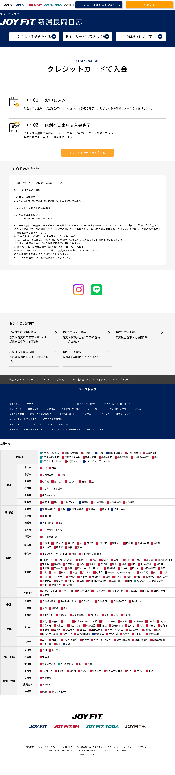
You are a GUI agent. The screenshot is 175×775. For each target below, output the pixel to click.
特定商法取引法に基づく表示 (90, 746)
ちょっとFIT (15, 424)
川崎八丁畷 (67, 590)
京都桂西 (127, 615)
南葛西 (45, 568)
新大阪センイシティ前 (86, 621)
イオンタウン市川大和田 (54, 553)
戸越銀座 (111, 568)
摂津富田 (99, 633)
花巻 (63, 474)
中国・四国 (9, 657)
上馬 (54, 572)
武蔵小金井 (116, 580)
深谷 (79, 547)
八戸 (44, 467)
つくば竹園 (47, 523)
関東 (8, 558)
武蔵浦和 (102, 543)
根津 (127, 560)
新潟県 (27, 509)
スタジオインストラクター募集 (66, 429)
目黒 (44, 572)
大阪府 (27, 627)
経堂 (75, 572)
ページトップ (87, 389)
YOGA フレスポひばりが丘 (150, 580)
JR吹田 (147, 629)
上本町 (131, 625)
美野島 (140, 670)
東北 (8, 485)
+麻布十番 (47, 560)
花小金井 (70, 584)
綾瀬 (114, 564)
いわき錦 (129, 502)
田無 (129, 580)
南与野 (129, 543)
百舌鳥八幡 (153, 633)
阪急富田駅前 (83, 633)
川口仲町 (58, 543)
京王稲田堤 (83, 590)
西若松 (85, 502)
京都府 (27, 614)
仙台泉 (45, 481)
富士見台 (46, 580)
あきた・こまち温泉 (52, 488)
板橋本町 (150, 576)
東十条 (45, 564)
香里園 (126, 633)
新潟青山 (92, 509)
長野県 (27, 515)
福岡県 (27, 670)
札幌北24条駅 (72, 453)
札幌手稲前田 (134, 453)
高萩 (60, 523)
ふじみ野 (46, 547)
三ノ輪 (104, 564)
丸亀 (90, 663)
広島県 (27, 656)
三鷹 (82, 580)
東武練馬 (163, 576)
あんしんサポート (95, 429)
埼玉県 (27, 544)
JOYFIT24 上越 (136, 334)
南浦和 (90, 543)
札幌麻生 (87, 453)
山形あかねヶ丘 (50, 495)
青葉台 (45, 594)
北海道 (19, 457)
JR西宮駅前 (159, 639)
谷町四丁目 (117, 625)
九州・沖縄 (9, 681)
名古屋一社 (137, 601)
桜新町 (64, 572)
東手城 (45, 657)
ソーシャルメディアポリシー (136, 746)
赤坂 (94, 560)
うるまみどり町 (59, 691)
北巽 (141, 625)
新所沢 (59, 547)
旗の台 (124, 568)
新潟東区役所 (76, 509)
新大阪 (123, 621)
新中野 (83, 576)
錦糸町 (159, 564)
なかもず (138, 633)
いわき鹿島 (98, 502)
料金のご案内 (34, 408)
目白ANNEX (58, 576)
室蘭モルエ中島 (72, 457)
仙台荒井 (58, 481)
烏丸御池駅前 (79, 615)
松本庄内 (46, 516)
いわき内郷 (115, 502)
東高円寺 (96, 576)
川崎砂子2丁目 (49, 590)
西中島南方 (137, 621)
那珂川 (84, 670)
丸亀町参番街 (49, 663)
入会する (149, 5)
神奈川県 (27, 592)
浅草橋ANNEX (165, 560)
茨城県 (27, 522)
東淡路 (163, 621)
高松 (80, 663)
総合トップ (14, 403)
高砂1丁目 (47, 670)
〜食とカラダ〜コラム (58, 424)
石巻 (84, 481)
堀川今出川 (47, 615)
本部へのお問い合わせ (85, 403)
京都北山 (62, 615)
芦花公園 (86, 572)
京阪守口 (113, 633)
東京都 (27, 572)
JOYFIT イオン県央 (82, 337)
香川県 (27, 663)
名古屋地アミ (120, 601)
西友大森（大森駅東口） (89, 568)
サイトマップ (113, 746)
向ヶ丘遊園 (99, 590)
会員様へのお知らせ (66, 413)
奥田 (44, 650)
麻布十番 (83, 560)
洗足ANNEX (150, 568)
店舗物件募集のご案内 (34, 429)
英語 (82, 754)
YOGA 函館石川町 (51, 457)
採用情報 (13, 429)
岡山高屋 (56, 650)
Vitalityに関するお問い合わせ (116, 403)
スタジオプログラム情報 (114, 408)
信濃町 (166, 572)
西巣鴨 (57, 564)
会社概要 (30, 746)
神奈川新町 (159, 590)
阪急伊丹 (70, 643)
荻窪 (108, 576)
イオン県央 (119, 509)
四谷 (155, 572)
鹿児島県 (27, 684)
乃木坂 (105, 560)
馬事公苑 (143, 572)
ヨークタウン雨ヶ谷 (52, 529)
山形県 (27, 495)
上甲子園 (46, 643)
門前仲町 (58, 568)
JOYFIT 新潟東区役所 (29, 337)
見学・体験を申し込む (98, 5)
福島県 (27, 502)
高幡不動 (56, 584)
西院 (116, 615)
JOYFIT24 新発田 (82, 354)
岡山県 (27, 650)
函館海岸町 (151, 453)
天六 (44, 621)
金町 (133, 564)
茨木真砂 (67, 633)
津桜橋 (55, 608)
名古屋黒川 (102, 601)
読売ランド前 (116, 590)
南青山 (117, 560)
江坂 (158, 629)
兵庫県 (27, 641)
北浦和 (45, 543)
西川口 (71, 543)
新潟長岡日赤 (49, 509)
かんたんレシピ (34, 424)
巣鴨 (129, 576)
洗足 (162, 568)
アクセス (51, 408)
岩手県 (27, 474)
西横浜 (145, 590)
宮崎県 (27, 677)
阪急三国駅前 (108, 621)
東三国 (66, 621)
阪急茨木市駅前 (50, 633)
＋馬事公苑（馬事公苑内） (121, 572)
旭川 (156, 457)
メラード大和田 (115, 629)
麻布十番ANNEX (65, 560)
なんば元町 (133, 629)
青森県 (27, 467)
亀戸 (70, 568)
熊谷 (70, 547)
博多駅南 (96, 670)
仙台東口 (72, 481)
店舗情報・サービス (70, 408)
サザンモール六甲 (102, 639)
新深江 (103, 625)
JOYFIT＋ (64, 403)
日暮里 (92, 564)
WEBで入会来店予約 (52, 419)
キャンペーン (15, 408)
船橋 (74, 553)
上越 (63, 509)
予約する (87, 413)
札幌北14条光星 (141, 457)
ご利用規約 (68, 746)
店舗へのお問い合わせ (40, 413)
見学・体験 (92, 408)
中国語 (92, 754)
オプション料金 (123, 413)
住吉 (129, 670)
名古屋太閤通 (49, 601)
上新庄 (151, 621)
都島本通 (46, 625)
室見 (150, 670)
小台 (82, 564)
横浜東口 (132, 590)
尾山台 (99, 572)
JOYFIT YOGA (46, 403)
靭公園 (45, 629)
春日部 (157, 543)
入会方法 (137, 408)
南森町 (55, 621)
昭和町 (163, 625)
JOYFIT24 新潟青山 (29, 356)
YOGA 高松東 (67, 663)
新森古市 (60, 625)
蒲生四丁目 (75, 625)
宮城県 (27, 481)
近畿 (8, 629)
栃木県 (27, 529)
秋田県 (27, 488)
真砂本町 (46, 684)
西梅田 (83, 629)
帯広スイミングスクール (97, 461)
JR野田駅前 (97, 629)
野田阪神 (70, 629)
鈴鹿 (44, 608)
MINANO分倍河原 (97, 580)
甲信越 (9, 512)
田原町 (138, 560)
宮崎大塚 (46, 677)
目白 (44, 576)
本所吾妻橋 (146, 564)
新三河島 (70, 564)
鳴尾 (58, 643)
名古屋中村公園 (68, 601)
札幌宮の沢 (122, 457)
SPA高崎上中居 (49, 536)
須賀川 (45, 502)
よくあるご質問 (16, 413)
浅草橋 (149, 560)
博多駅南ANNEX (114, 670)
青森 (54, 467)
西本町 (57, 629)
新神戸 (55, 639)
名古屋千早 (86, 601)
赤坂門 (72, 670)
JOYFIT (29, 403)
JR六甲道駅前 (70, 639)
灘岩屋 (85, 639)
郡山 (56, 502)
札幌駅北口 (106, 457)
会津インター (70, 502)
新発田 (105, 509)
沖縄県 (27, 691)
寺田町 (152, 625)
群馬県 (27, 536)
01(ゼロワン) (73, 461)
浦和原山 (116, 543)
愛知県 (27, 601)
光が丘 (59, 580)
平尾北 (60, 670)
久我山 (118, 576)
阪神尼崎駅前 (141, 639)
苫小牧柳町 (90, 457)
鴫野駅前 (90, 625)
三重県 (27, 607)
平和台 (71, 580)
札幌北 (100, 453)
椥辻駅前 (95, 615)
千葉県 (27, 553)
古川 (93, 481)
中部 (8, 604)
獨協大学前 (143, 543)
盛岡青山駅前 (49, 474)
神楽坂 (71, 576)
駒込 (138, 576)
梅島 (124, 564)
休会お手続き (103, 413)
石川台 (135, 568)
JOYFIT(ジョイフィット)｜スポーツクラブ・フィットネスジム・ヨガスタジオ (94, 750)
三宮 (44, 639)
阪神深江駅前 (123, 639)
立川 (44, 584)
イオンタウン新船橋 (91, 553)
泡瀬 (44, 691)
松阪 (65, 608)
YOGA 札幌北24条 (51, 453)
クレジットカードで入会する (87, 152)
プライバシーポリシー (48, 746)
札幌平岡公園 (115, 453)
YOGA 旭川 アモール (52, 461)
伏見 (106, 615)
